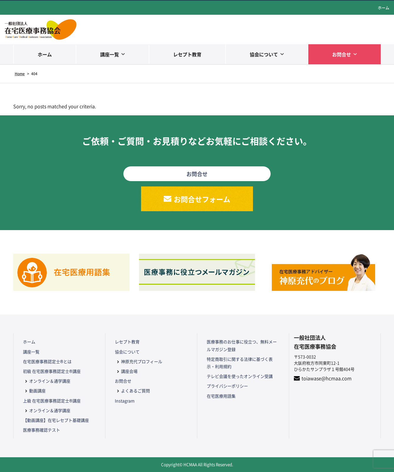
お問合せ (341, 54)
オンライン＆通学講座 (49, 381)
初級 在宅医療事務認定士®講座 (52, 371)
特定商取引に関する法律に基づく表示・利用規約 (240, 362)
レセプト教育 (187, 54)
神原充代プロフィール (141, 361)
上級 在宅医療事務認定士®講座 (52, 401)
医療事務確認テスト (41, 430)
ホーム (383, 7)
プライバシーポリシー (227, 386)
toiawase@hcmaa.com (327, 378)
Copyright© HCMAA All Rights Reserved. (197, 464)
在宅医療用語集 (221, 396)
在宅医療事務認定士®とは (47, 361)
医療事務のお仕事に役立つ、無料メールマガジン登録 (242, 345)
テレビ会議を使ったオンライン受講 (240, 376)
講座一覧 (109, 54)
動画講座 (37, 391)
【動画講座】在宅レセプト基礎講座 (56, 420)
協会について (264, 54)
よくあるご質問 (135, 391)
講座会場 (129, 371)
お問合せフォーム (202, 199)
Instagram (125, 401)
